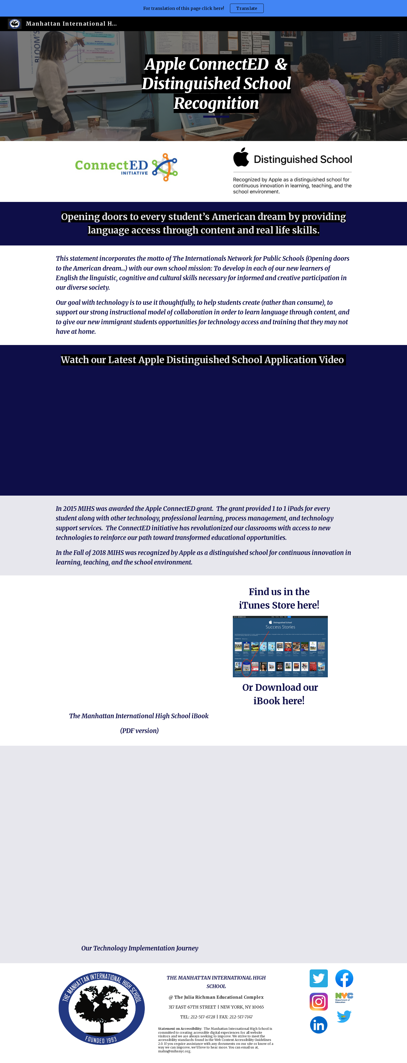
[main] (216, 86)
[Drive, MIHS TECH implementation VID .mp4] (203, 846)
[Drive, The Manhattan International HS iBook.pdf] (139, 644)
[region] (203, 8)
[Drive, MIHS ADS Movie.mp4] (203, 435)
